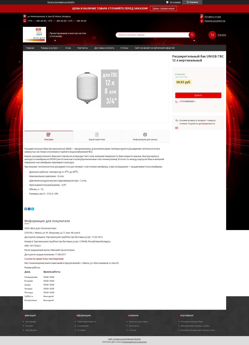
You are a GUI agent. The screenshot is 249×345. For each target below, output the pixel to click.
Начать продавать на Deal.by (60, 2)
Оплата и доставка (138, 321)
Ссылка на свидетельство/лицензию (44, 259)
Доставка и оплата (104, 48)
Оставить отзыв (213, 17)
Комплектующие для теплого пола (198, 330)
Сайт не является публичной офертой (155, 48)
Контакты (83, 48)
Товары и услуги (49, 48)
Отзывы (81, 330)
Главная (30, 48)
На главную (30, 321)
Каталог (29, 326)
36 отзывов (175, 2)
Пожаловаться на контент (134, 342)
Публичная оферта (86, 321)
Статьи (124, 48)
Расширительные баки (192, 321)
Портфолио (31, 330)
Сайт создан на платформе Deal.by (124, 339)
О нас (68, 48)
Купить (198, 95)
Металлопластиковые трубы (195, 326)
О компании (83, 326)
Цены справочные (163, 8)
